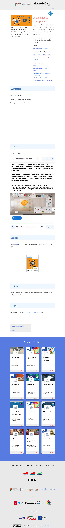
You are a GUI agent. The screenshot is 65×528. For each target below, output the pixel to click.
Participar (45, 465)
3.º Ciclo (35, 70)
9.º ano (35, 57)
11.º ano (46, 57)
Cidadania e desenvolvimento (34, 312)
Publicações (51, 465)
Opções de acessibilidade (36, 465)
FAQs (28, 465)
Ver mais (50, 456)
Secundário (36, 75)
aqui (16, 244)
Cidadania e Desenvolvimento (41, 48)
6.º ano (40, 55)
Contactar (17, 465)
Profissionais (37, 80)
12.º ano (35, 59)
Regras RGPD (23, 465)
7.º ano (45, 55)
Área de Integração (47, 80)
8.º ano (50, 55)
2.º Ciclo (35, 66)
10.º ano (40, 57)
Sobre (12, 465)
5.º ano (35, 55)
